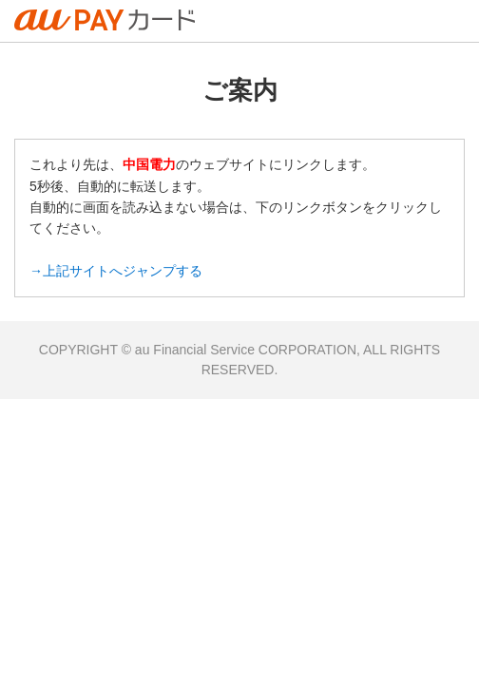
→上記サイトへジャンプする (115, 270)
